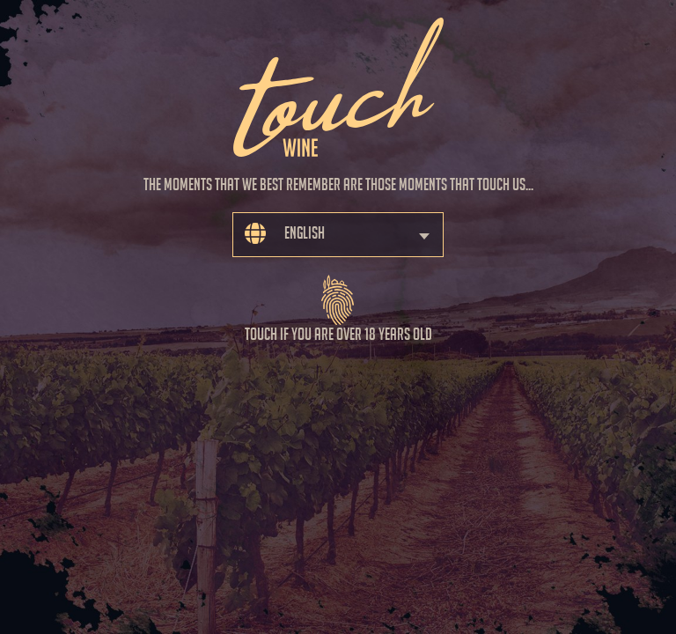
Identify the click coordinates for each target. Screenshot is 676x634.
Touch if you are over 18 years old (338, 301)
